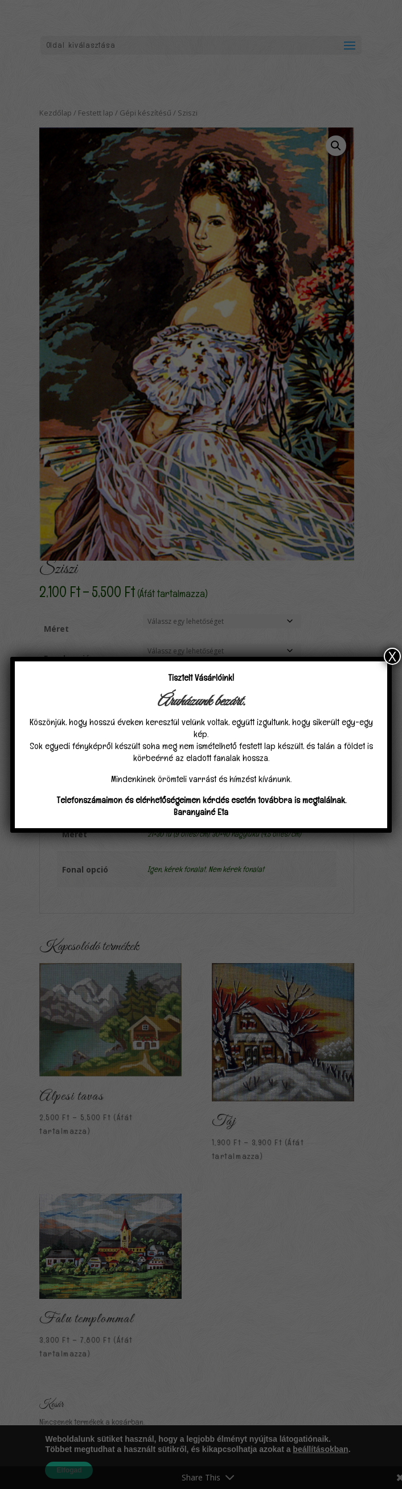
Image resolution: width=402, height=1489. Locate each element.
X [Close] (392, 656)
